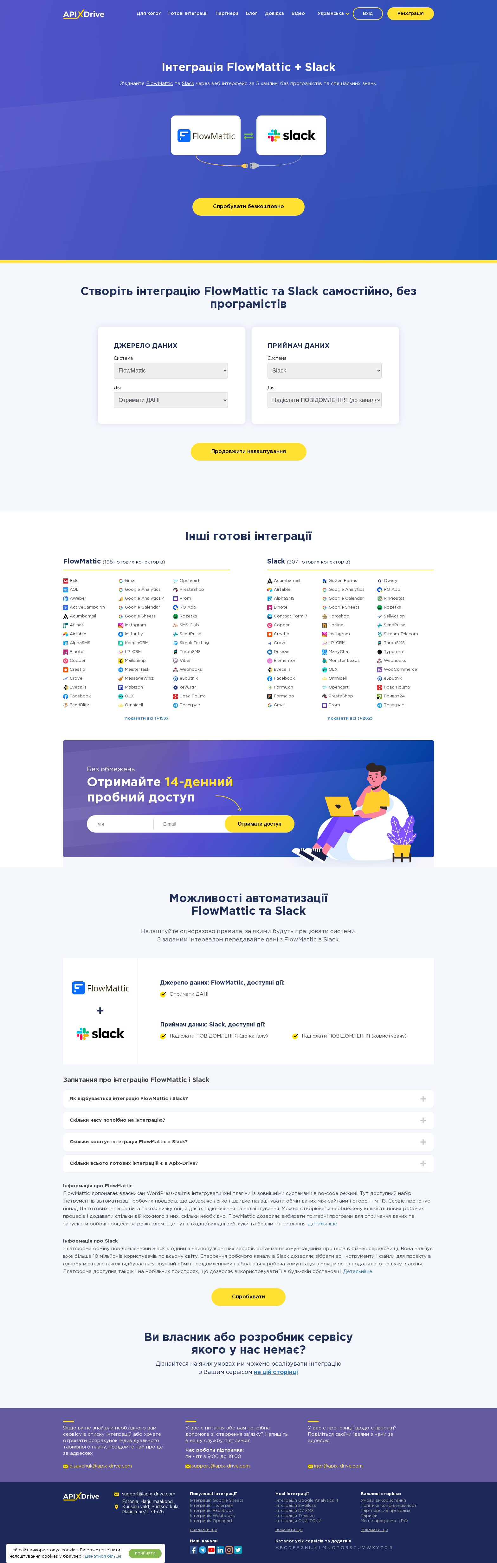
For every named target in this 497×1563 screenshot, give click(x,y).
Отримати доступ (259, 824)
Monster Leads (344, 661)
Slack (188, 84)
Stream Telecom (401, 634)
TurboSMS (190, 652)
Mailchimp (135, 661)
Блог (251, 14)
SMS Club (189, 625)
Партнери (227, 14)
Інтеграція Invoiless (295, 1505)
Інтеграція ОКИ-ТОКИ (298, 1521)
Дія (117, 388)
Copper (78, 661)
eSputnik (189, 678)
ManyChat (339, 652)
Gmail (131, 581)
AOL (74, 589)
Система (123, 358)
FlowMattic (159, 84)
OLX (129, 696)
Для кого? (149, 14)
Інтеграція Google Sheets (216, 1500)
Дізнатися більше (103, 1556)
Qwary (390, 581)
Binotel (77, 652)
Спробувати (248, 1297)
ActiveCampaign (87, 607)
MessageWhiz (139, 678)
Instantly (134, 634)
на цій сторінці (276, 1372)
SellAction (394, 616)
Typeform (394, 652)
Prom (185, 598)
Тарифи (369, 1516)
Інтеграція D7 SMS (294, 1511)
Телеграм (190, 705)
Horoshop (339, 616)
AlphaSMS (80, 643)
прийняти (145, 1553)
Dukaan (281, 652)
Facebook (80, 696)
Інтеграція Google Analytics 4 (306, 1500)
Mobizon (134, 687)
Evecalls (78, 687)
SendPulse (190, 634)
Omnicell (134, 705)
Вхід (368, 14)
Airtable (78, 634)
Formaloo (284, 696)
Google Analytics (143, 589)
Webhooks (191, 669)
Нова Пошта (193, 696)
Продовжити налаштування (248, 451)
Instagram (135, 625)
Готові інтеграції (188, 14)
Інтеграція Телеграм (211, 1505)
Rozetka (188, 616)
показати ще (203, 1530)
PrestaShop (192, 589)
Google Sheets (140, 616)
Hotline (336, 625)
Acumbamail (83, 616)
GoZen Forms (343, 581)
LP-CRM (133, 652)
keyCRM (188, 687)
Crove (76, 678)
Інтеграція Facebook (212, 1511)
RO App (188, 607)
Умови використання (383, 1500)
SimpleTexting (194, 643)
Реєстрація (410, 14)
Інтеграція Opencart (211, 1521)
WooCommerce (400, 669)
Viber (185, 661)
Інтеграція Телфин (295, 1516)
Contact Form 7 (290, 616)
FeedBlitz (79, 705)
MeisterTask (137, 669)
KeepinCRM (137, 643)
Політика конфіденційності (389, 1505)
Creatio (77, 669)
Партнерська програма (385, 1511)
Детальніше (322, 1224)
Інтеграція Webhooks (212, 1516)
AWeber (78, 598)
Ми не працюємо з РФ (384, 1521)
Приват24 (394, 696)
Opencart (190, 581)
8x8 (74, 581)
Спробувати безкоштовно (248, 206)
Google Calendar (142, 607)
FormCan (283, 687)
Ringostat (394, 598)
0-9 (388, 1548)
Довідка (274, 14)
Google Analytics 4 (145, 598)
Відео (298, 14)
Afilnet (76, 625)
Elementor (284, 661)
